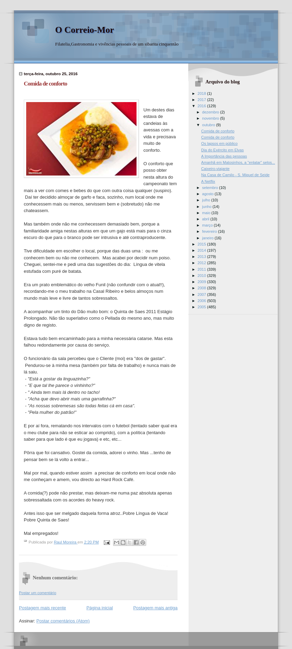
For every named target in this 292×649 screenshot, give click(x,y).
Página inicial (100, 607)
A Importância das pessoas (224, 156)
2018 (202, 93)
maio (206, 213)
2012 (202, 263)
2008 (202, 288)
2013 (202, 256)
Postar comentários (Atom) (63, 620)
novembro (211, 118)
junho (207, 206)
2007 (202, 294)
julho (206, 200)
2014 (202, 250)
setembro (210, 188)
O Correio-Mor (84, 30)
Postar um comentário (37, 593)
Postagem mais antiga (155, 607)
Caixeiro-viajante (215, 169)
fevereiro (210, 231)
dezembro (211, 112)
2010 (202, 275)
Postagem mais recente (42, 607)
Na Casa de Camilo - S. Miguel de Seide (235, 175)
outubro (209, 125)
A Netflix (208, 181)
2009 (202, 282)
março (208, 225)
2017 (202, 100)
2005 (202, 307)
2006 (202, 301)
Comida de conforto (217, 131)
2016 (202, 106)
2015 (202, 244)
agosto (208, 194)
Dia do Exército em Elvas (222, 150)
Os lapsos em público (219, 143)
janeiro (208, 238)
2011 (202, 269)
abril (206, 219)
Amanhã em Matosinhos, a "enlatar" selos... (238, 162)
